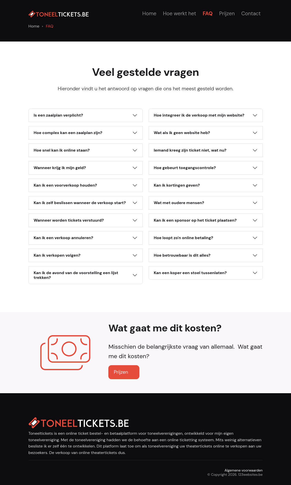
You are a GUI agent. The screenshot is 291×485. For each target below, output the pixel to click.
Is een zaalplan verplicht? (58, 115)
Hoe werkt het (179, 13)
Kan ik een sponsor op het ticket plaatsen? (195, 220)
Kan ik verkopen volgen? (57, 255)
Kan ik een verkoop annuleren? (63, 237)
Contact (250, 13)
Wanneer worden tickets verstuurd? (69, 220)
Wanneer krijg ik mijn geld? (60, 167)
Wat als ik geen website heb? (182, 132)
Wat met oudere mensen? (179, 202)
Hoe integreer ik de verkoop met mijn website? (199, 115)
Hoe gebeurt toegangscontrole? (185, 167)
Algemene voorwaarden (243, 470)
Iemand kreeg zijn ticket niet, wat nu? (190, 150)
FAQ (208, 13)
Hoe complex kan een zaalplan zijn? (68, 132)
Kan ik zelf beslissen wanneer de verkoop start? (80, 202)
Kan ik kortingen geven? (177, 185)
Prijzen (227, 13)
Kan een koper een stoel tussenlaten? (190, 272)
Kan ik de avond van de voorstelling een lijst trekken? (76, 275)
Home (149, 13)
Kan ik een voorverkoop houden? (65, 185)
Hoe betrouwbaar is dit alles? (182, 255)
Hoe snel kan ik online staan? (62, 150)
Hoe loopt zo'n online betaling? (183, 237)
